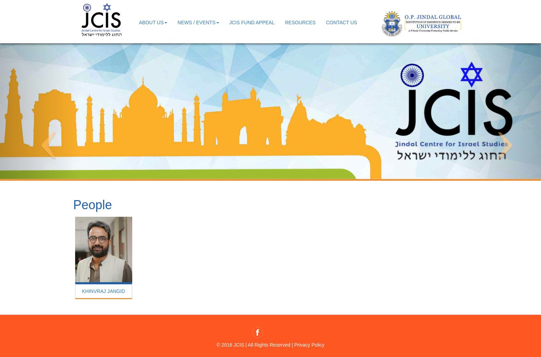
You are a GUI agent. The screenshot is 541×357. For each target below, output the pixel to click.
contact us (341, 22)
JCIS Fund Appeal (252, 22)
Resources (300, 22)
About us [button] (153, 22)
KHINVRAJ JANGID (103, 291)
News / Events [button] (198, 22)
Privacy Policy (309, 345)
